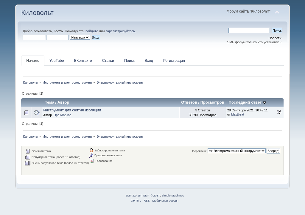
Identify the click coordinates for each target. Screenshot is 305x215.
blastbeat (237, 114)
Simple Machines (172, 195)
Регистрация (174, 61)
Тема (49, 102)
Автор (63, 102)
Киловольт (37, 12)
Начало (32, 61)
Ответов (189, 102)
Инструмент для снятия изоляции (72, 110)
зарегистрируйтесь (120, 31)
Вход (149, 61)
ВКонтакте (83, 61)
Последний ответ (247, 102)
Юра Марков (62, 115)
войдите (91, 31)
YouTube (56, 61)
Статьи (108, 61)
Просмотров (212, 102)
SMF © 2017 (151, 195)
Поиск (129, 61)
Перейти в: (199, 151)
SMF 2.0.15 (133, 195)
